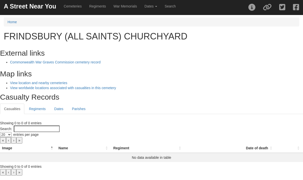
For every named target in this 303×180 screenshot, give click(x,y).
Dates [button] (150, 6)
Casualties (12, 109)
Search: (6, 129)
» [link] (19, 140)
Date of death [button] (257, 148)
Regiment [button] (121, 148)
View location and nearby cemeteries (38, 83)
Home (12, 22)
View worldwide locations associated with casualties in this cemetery (63, 88)
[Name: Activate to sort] (83, 148)
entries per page (26, 135)
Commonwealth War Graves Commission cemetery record (55, 62)
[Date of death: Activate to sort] (230, 148)
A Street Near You (30, 6)
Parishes (78, 109)
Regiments (97, 6)
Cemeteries (73, 6)
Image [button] (7, 148)
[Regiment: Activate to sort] (147, 148)
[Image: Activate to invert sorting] (28, 148)
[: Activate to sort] (289, 148)
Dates (58, 109)
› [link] (13, 140)
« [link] (3, 140)
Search (170, 6)
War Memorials (125, 6)
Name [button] (63, 148)
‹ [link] (8, 140)
